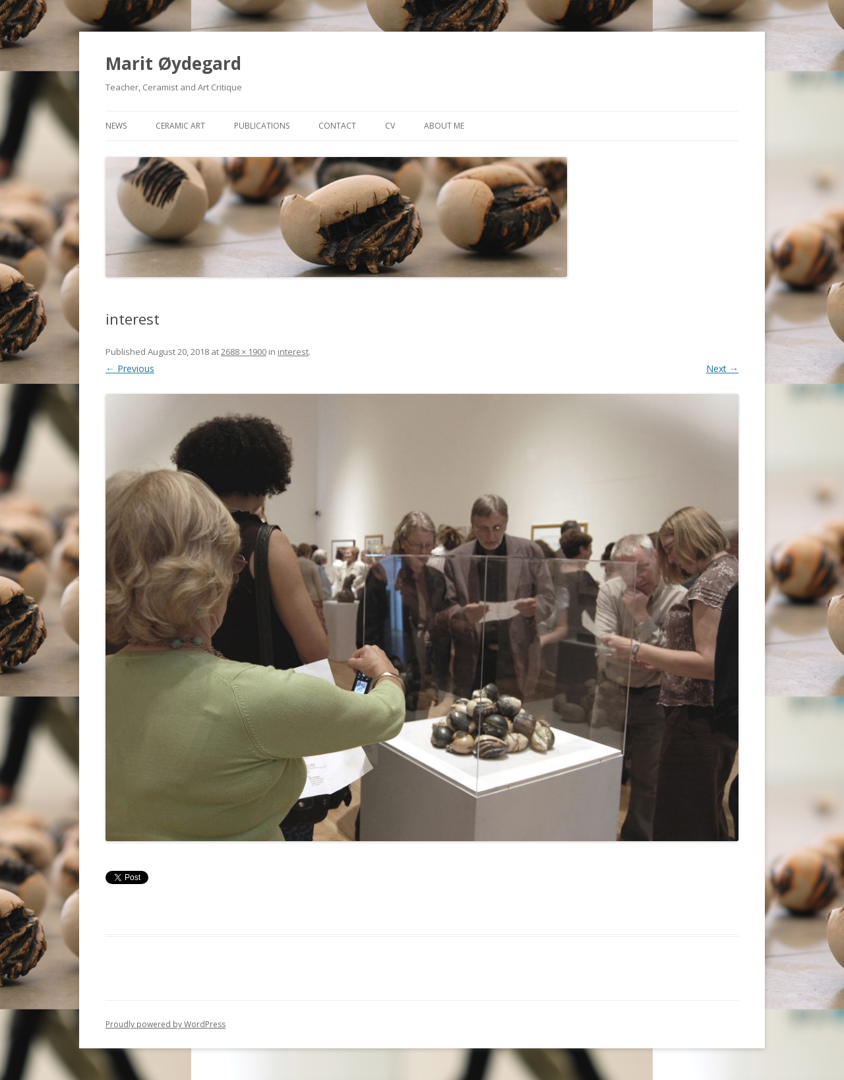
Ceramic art (180, 125)
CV (390, 125)
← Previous (130, 368)
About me (444, 125)
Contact (337, 125)
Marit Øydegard (173, 63)
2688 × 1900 (243, 352)
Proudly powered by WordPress (166, 1024)
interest (293, 352)
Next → (722, 368)
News (116, 125)
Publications (261, 125)
